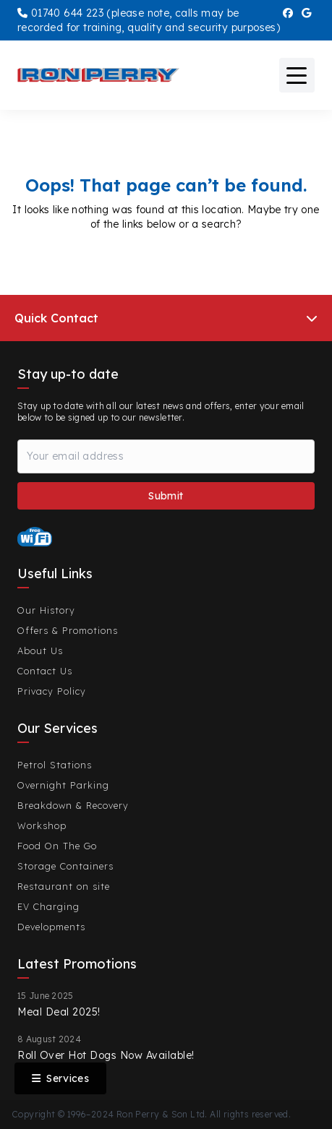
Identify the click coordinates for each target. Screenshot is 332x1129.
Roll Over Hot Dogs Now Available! (106, 1055)
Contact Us (44, 671)
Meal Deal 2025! (59, 1011)
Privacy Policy (51, 691)
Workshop (42, 825)
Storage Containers (65, 866)
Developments (51, 926)
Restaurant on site (63, 886)
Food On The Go (57, 845)
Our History (46, 610)
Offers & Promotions (67, 630)
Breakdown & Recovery (73, 805)
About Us (40, 650)
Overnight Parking (63, 785)
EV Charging (48, 906)
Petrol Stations (54, 764)
